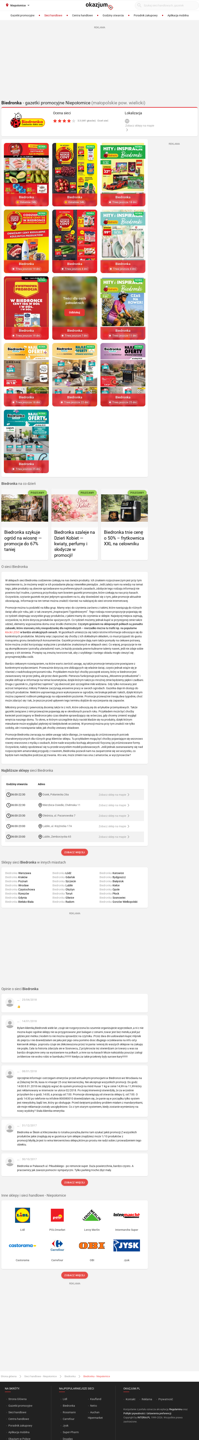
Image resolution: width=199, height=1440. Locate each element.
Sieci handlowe (17, 1412)
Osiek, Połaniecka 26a (56, 794)
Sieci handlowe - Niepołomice (40, 1376)
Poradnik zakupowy (20, 1425)
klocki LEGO (12, 632)
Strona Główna (17, 1399)
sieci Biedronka (27, 770)
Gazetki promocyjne (20, 1405)
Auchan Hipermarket (95, 1415)
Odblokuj (74, 312)
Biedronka (70, 1376)
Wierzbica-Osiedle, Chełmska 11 (61, 805)
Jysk (65, 1425)
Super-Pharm (71, 1432)
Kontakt (130, 1399)
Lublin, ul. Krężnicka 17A (57, 826)
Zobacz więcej (74, 852)
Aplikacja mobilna (19, 1432)
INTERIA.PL (143, 1417)
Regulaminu (175, 1409)
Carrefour (68, 1418)
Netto (93, 1405)
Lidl (65, 1399)
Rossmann (69, 1412)
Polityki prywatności (134, 1413)
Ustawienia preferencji (159, 1413)
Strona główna (9, 1376)
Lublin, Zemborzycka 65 (57, 836)
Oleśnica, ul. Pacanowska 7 (59, 815)
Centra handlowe (18, 1418)
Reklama (147, 1399)
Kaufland (95, 1399)
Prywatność (165, 1399)
